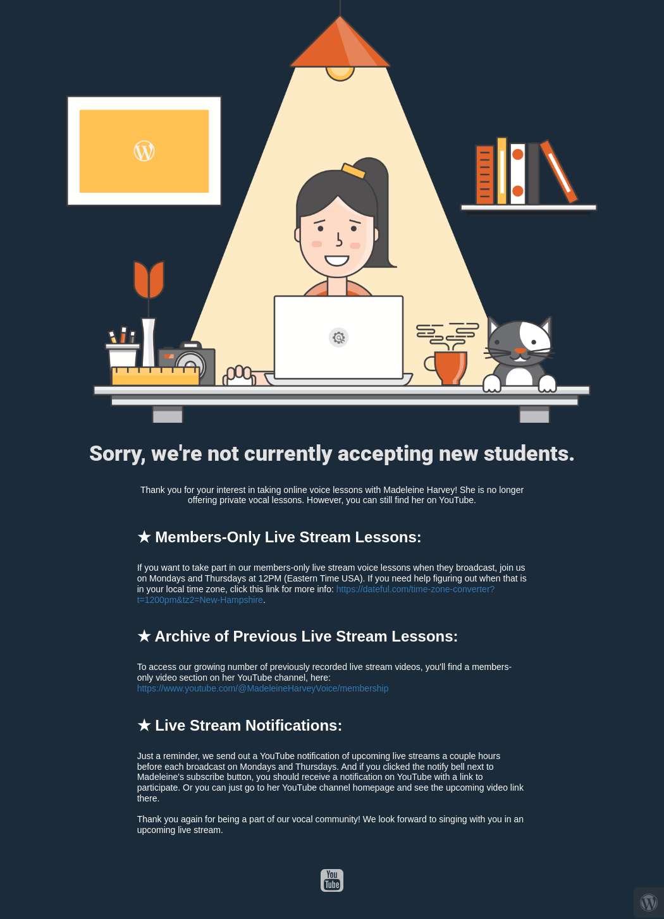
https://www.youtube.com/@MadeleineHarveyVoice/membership (263, 688)
